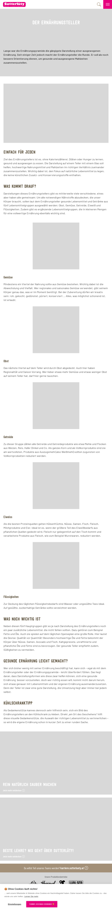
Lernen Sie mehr (31, 896)
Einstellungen (14, 904)
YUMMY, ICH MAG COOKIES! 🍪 (41, 904)
